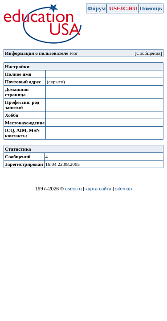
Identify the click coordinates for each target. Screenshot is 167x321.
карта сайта (98, 188)
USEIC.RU (123, 8)
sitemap (123, 188)
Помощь (150, 8)
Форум (96, 8)
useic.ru (73, 188)
